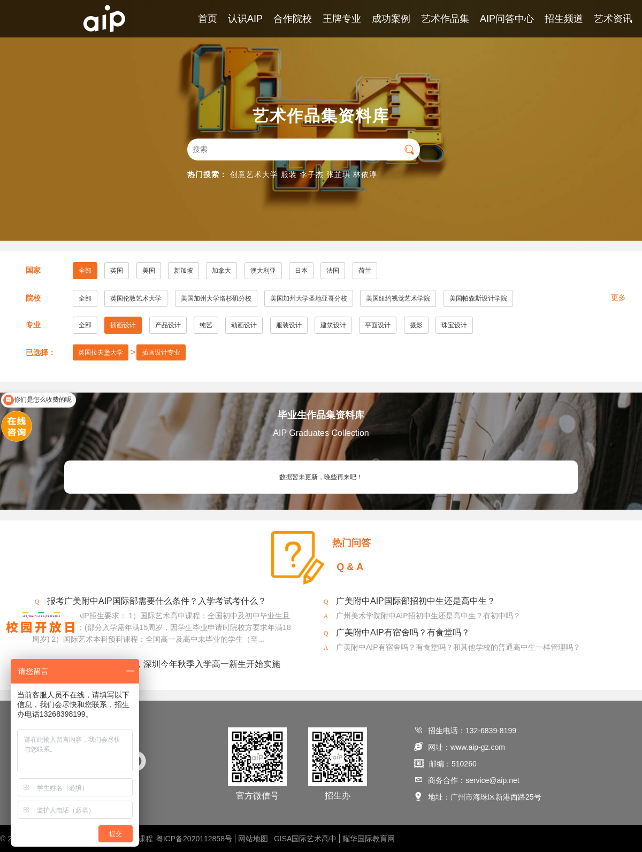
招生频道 (564, 18)
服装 (289, 174)
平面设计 (378, 325)
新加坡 (183, 270)
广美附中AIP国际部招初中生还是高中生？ (415, 600)
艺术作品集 (445, 18)
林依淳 (365, 174)
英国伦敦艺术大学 (136, 298)
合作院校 (292, 18)
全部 (85, 270)
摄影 (416, 325)
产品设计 (168, 325)
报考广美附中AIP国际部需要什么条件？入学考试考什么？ (156, 600)
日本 (301, 270)
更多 (618, 297)
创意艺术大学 (254, 174)
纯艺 (206, 325)
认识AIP (245, 18)
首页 (207, 18)
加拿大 (221, 270)
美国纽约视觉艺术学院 (398, 298)
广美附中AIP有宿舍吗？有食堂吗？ (403, 632)
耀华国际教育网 (368, 838)
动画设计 (244, 325)
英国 (116, 270)
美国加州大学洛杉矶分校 (216, 298)
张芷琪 (338, 174)
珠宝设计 (454, 325)
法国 (332, 270)
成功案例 (391, 18)
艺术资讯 (613, 18)
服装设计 (289, 325)
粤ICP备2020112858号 (194, 838)
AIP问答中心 (507, 18)
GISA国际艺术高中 (305, 838)
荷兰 (364, 270)
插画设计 (123, 325)
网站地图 (253, 838)
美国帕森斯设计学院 (478, 298)
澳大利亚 (263, 270)
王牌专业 (342, 18)
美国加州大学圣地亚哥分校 (308, 298)
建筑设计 (333, 325)
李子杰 (312, 174)
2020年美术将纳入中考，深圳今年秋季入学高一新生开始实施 (163, 664)
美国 (148, 270)
